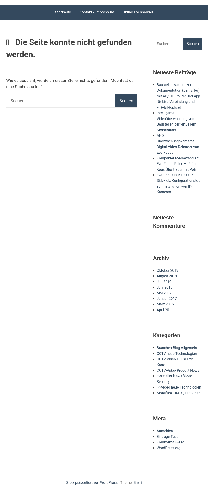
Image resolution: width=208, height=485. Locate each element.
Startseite (63, 12)
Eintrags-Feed (168, 433)
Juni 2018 (165, 285)
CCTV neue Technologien (177, 350)
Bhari (138, 478)
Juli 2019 (164, 279)
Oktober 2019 (168, 268)
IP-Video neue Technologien (179, 384)
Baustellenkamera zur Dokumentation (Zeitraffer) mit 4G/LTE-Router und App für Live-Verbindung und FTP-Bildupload (179, 96)
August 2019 (167, 274)
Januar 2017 (167, 296)
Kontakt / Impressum (96, 12)
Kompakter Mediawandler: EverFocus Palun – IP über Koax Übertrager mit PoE (178, 162)
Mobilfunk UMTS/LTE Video (179, 389)
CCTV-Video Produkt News (178, 367)
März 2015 (165, 301)
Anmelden (165, 427)
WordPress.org (169, 444)
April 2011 (165, 307)
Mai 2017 (164, 290)
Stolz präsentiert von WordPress (92, 478)
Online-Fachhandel (138, 12)
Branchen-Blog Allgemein (177, 345)
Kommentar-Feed (171, 438)
